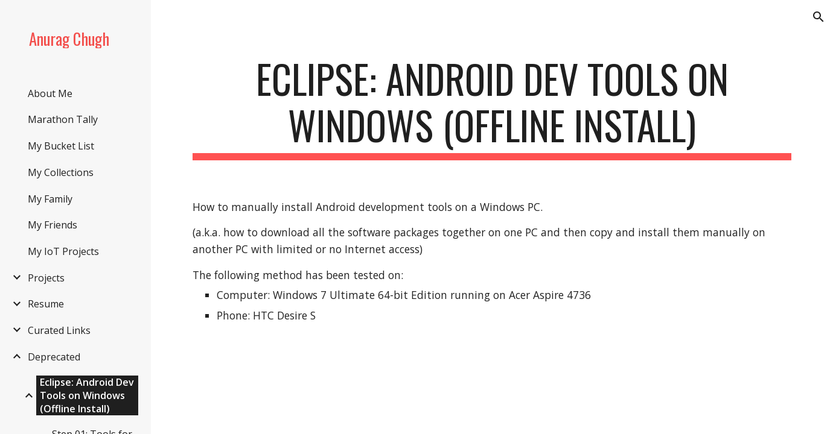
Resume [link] (46, 303)
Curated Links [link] (59, 330)
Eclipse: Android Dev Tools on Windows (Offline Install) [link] (87, 395)
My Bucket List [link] (61, 146)
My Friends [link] (52, 224)
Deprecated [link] (54, 356)
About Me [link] (50, 93)
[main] (492, 108)
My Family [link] (50, 199)
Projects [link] (46, 278)
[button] (818, 16)
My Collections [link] (61, 172)
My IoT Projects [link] (63, 251)
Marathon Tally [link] (63, 119)
